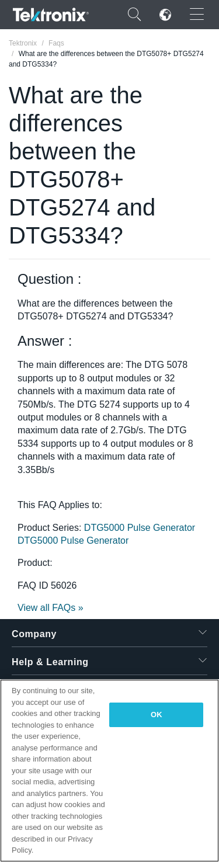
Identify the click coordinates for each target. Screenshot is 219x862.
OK (156, 714)
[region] (109, 770)
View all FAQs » (51, 608)
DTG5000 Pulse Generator (139, 528)
